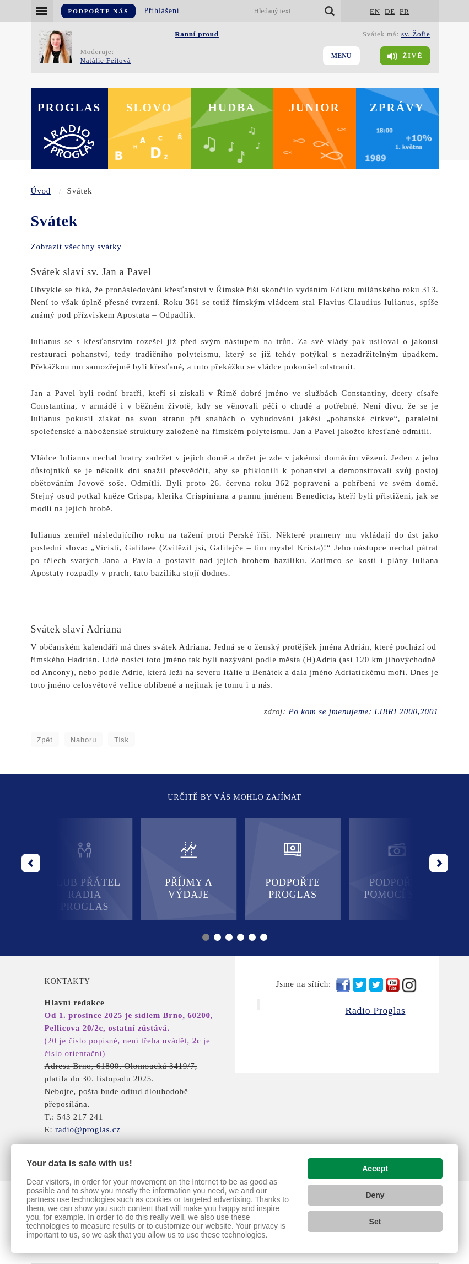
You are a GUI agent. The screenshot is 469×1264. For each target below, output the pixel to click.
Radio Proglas (375, 1010)
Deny (374, 1195)
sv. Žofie (415, 34)
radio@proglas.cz (88, 1129)
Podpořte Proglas (286, 870)
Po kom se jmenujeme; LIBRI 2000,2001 (363, 711)
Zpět (45, 740)
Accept (375, 1168)
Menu (341, 56)
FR (404, 11)
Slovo (149, 107)
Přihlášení (161, 11)
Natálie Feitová (105, 60)
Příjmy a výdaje (182, 870)
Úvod (41, 190)
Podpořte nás (98, 11)
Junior (314, 107)
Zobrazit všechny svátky (76, 246)
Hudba (232, 107)
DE (390, 11)
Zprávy (397, 107)
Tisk (121, 740)
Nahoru (83, 740)
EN (375, 11)
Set (375, 1221)
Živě (405, 56)
